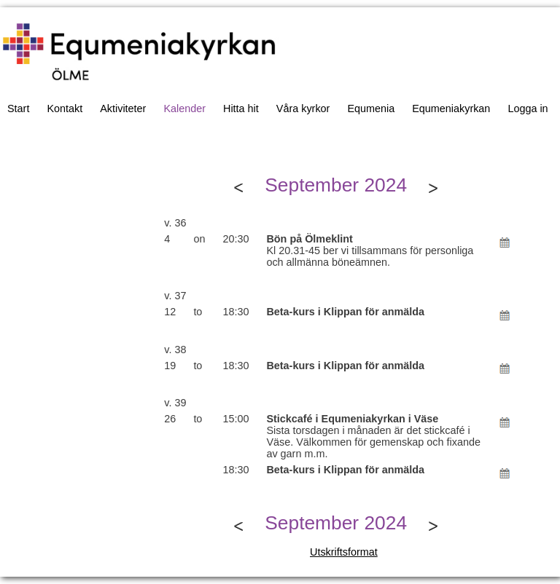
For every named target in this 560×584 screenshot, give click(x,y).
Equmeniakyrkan (451, 108)
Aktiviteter (123, 108)
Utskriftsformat (344, 552)
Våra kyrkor (303, 108)
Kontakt (64, 108)
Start (18, 108)
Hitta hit (241, 108)
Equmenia (370, 108)
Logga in (528, 108)
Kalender (184, 108)
